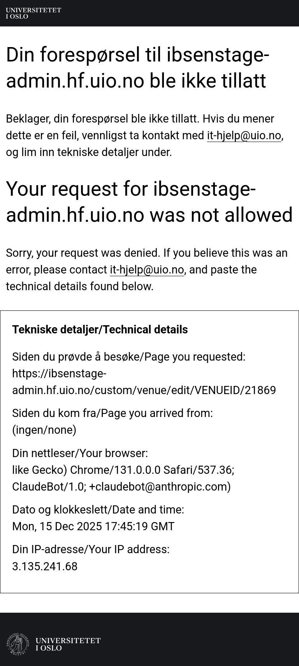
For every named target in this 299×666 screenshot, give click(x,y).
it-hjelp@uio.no (244, 135)
